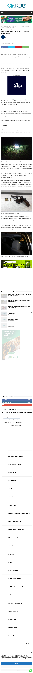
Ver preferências (16, 670)
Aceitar (16, 663)
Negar (16, 666)
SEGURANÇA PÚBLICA (7, 26)
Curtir (29, 399)
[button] (31, 652)
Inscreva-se (29, 404)
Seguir (29, 402)
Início (2, 26)
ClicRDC (9, 37)
